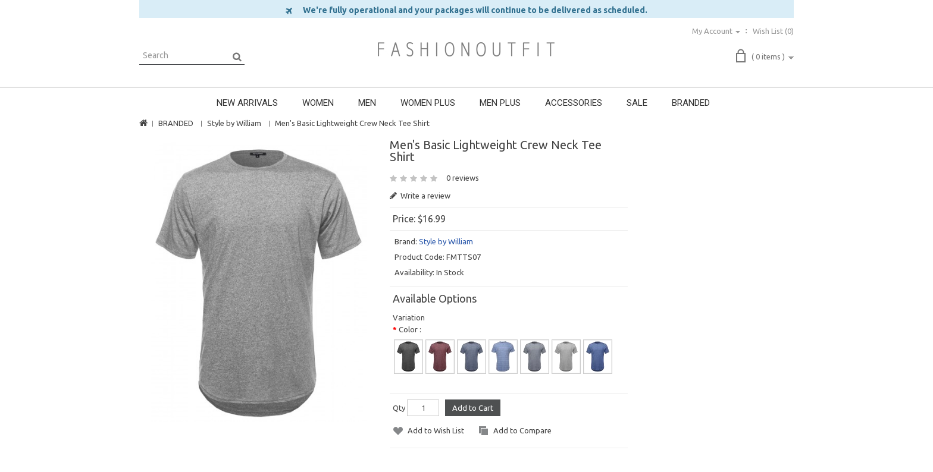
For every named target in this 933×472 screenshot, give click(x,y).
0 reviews (462, 178)
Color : (410, 329)
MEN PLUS (500, 102)
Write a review (420, 195)
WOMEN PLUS (427, 102)
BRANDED (691, 102)
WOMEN (318, 102)
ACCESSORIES (573, 102)
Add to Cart (472, 408)
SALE (637, 102)
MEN (367, 102)
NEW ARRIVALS (247, 102)
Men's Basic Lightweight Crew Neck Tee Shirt (352, 123)
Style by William (234, 123)
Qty (399, 408)
